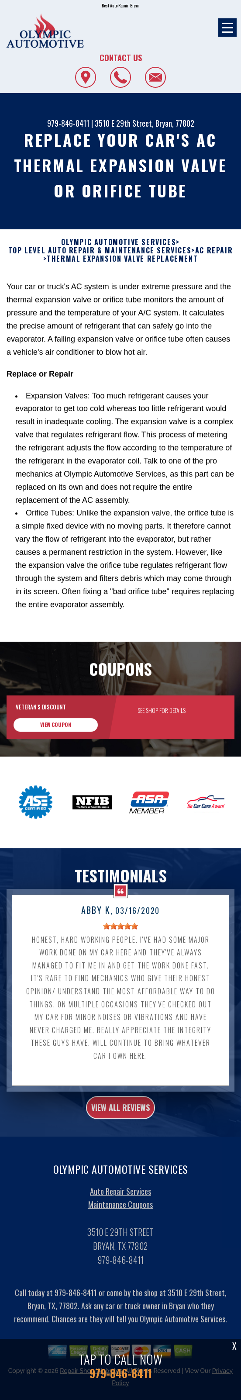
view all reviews (120, 1118)
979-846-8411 (68, 123)
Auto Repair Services (120, 1201)
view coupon (55, 735)
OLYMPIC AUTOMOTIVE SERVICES (118, 242)
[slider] (120, 936)
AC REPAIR (214, 250)
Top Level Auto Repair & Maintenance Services (99, 250)
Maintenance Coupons (120, 1214)
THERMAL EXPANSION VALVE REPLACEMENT (122, 259)
